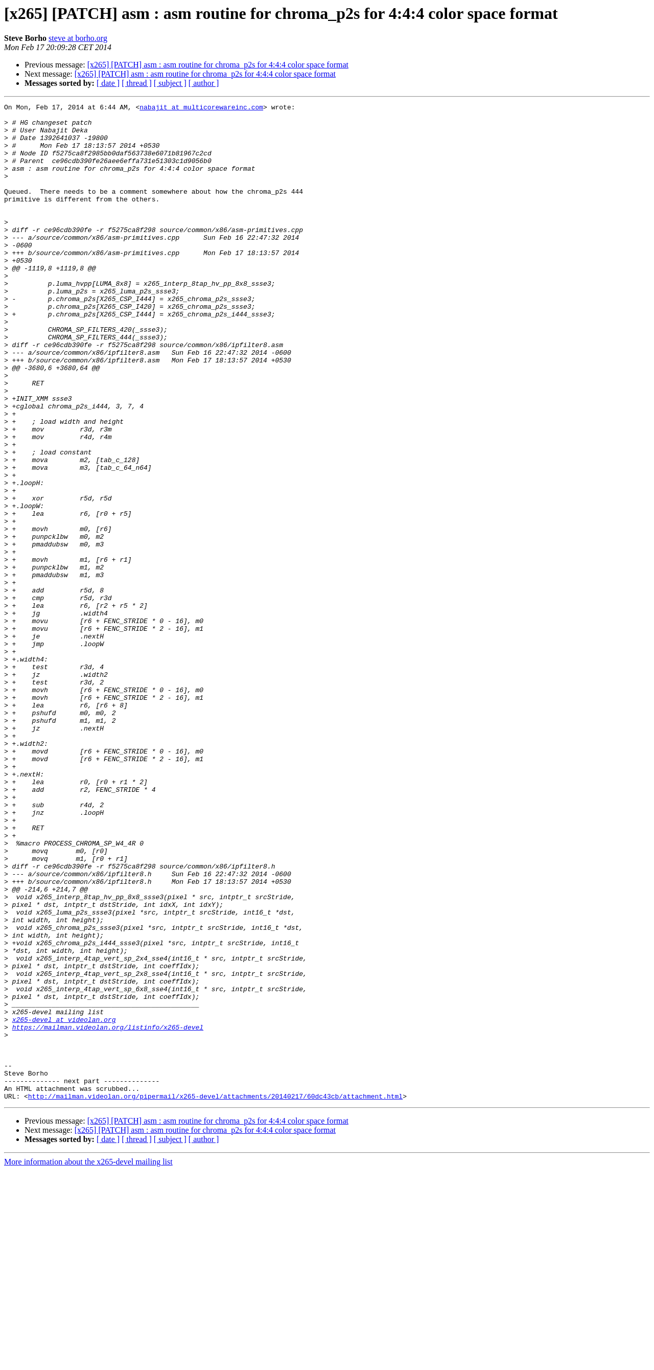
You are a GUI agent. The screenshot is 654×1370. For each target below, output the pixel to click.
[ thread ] (137, 83)
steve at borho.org (78, 38)
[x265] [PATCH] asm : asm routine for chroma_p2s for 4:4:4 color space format (217, 64)
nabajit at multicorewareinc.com (201, 108)
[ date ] (108, 83)
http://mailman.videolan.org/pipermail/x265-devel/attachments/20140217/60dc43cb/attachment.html (215, 1295)
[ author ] (204, 83)
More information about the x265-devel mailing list (88, 1361)
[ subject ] (170, 83)
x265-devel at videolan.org (64, 1203)
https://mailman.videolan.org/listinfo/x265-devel (107, 1212)
